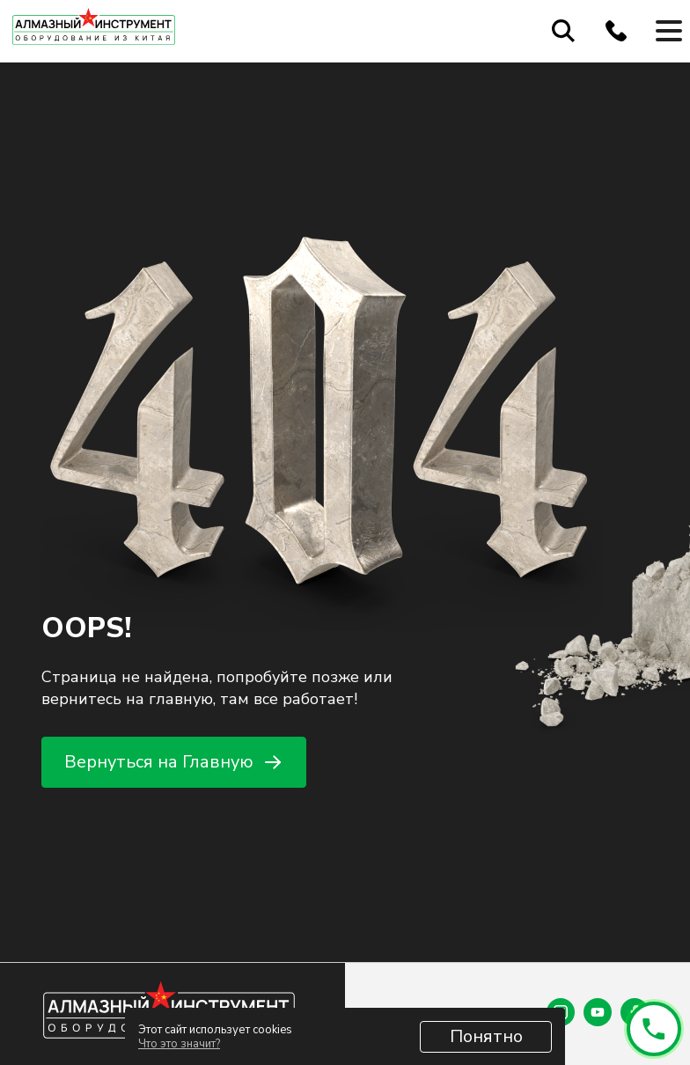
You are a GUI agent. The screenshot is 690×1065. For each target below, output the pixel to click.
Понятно (486, 1036)
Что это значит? (179, 1044)
